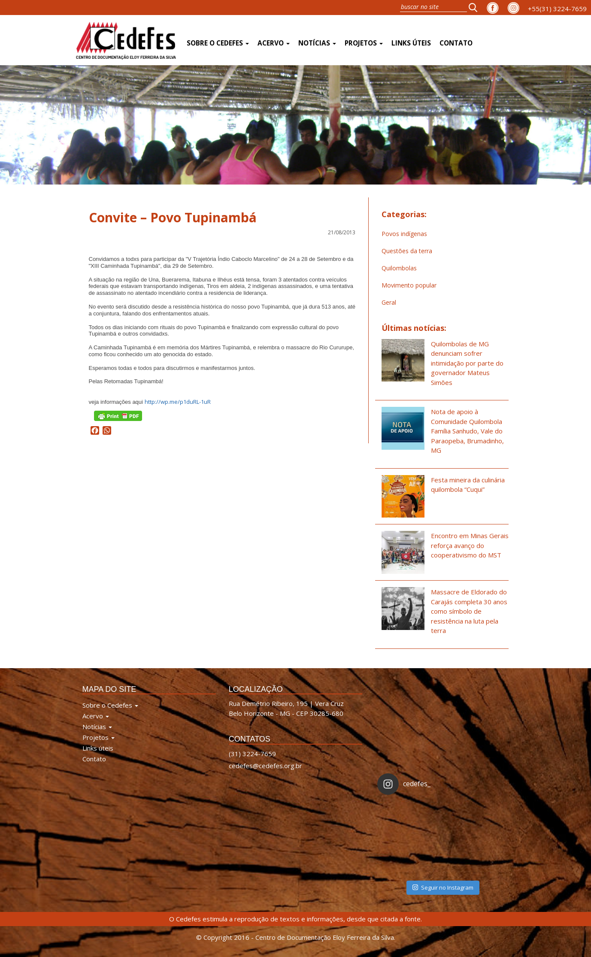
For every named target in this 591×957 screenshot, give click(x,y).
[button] (475, 7)
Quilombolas (399, 268)
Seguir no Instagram (442, 887)
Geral (389, 302)
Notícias (317, 43)
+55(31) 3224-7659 (557, 8)
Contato (456, 43)
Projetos (364, 43)
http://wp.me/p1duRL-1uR (178, 402)
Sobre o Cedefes (218, 43)
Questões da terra (407, 251)
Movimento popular (409, 285)
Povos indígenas (404, 234)
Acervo (274, 43)
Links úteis (411, 43)
